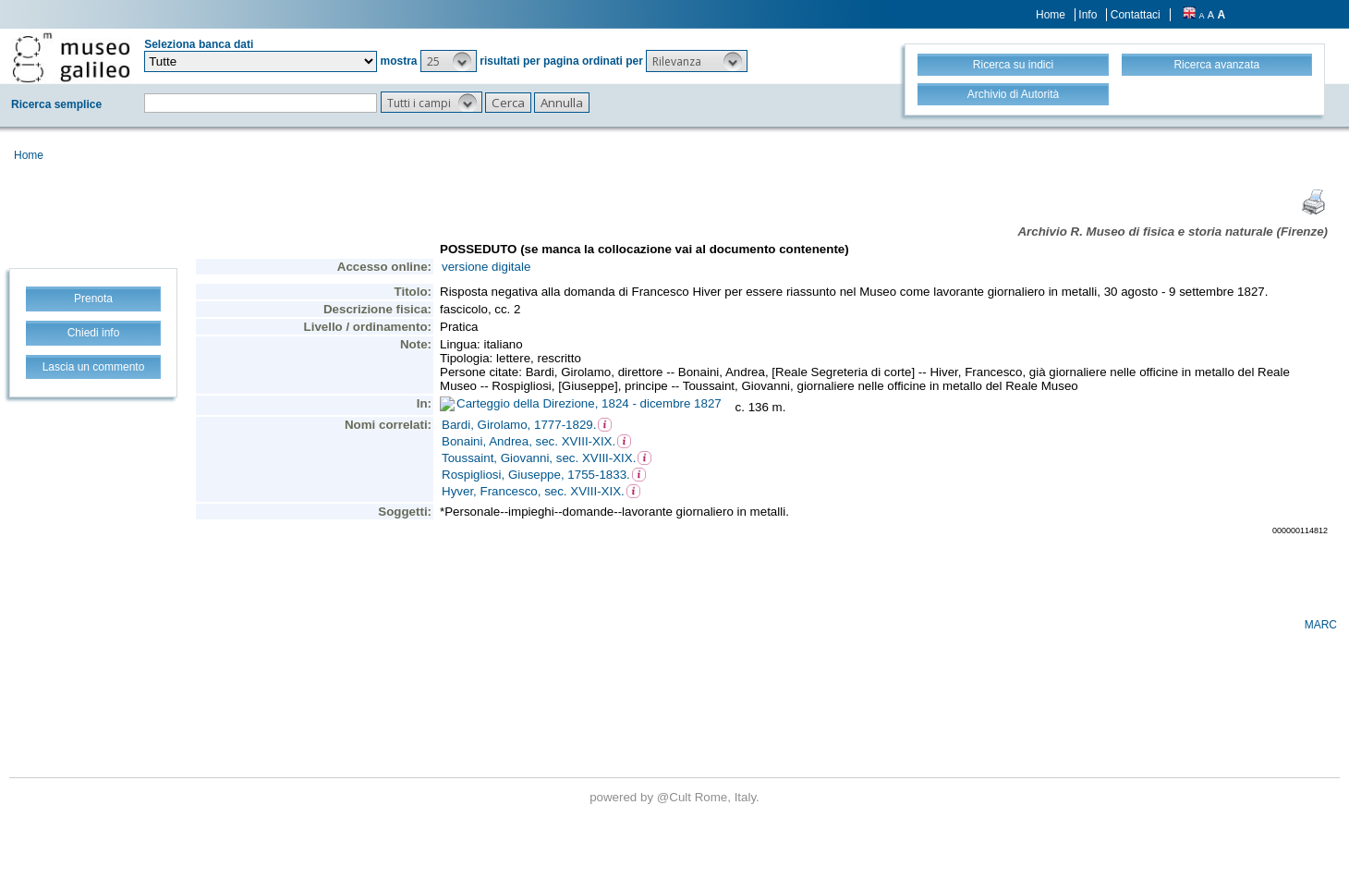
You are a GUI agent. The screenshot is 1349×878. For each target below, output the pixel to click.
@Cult (676, 797)
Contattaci (1136, 14)
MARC (1321, 624)
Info (1087, 14)
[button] (448, 61)
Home (1050, 14)
